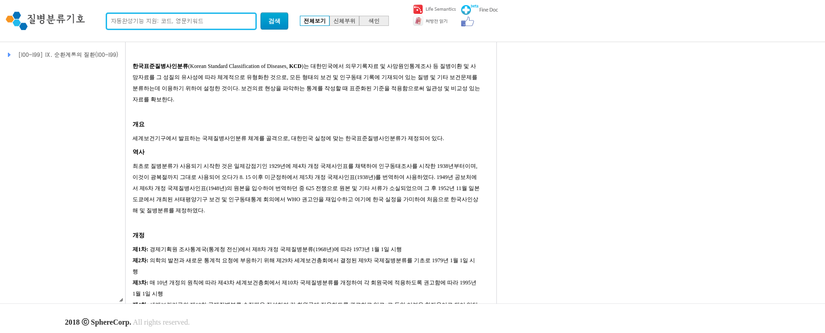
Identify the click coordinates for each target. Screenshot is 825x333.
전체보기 (315, 21)
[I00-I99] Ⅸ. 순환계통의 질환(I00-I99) (68, 54)
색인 (374, 21)
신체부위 (344, 21)
